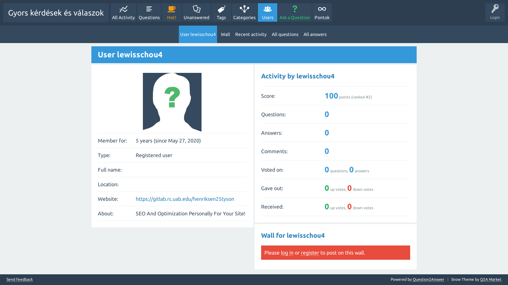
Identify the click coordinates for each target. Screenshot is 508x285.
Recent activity (251, 34)
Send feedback (19, 279)
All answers (315, 34)
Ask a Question (295, 17)
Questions (149, 17)
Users (267, 17)
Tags (221, 17)
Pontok (322, 17)
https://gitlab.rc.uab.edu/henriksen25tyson (185, 199)
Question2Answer (428, 279)
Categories (244, 17)
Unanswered (196, 17)
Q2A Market (491, 279)
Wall (225, 34)
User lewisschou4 (198, 34)
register (310, 253)
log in (287, 253)
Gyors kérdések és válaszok (56, 12)
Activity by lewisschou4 (297, 76)
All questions (285, 34)
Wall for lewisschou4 (293, 235)
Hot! (171, 17)
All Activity (123, 17)
